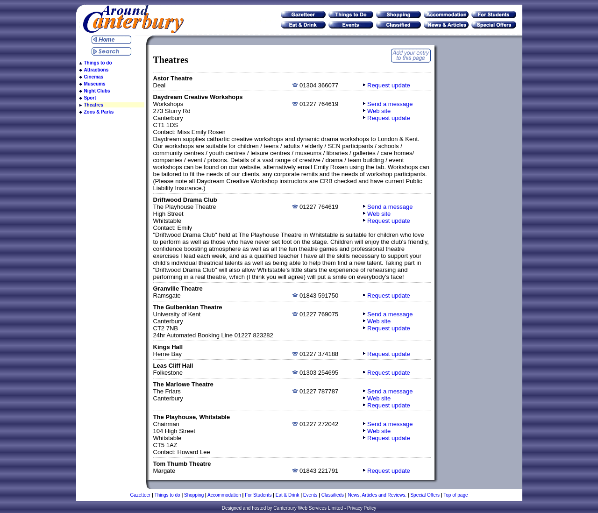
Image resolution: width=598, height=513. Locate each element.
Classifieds (332, 495)
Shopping (194, 495)
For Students (258, 495)
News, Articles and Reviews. (377, 495)
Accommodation (224, 495)
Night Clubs (97, 90)
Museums (95, 83)
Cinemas (94, 76)
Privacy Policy (361, 508)
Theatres (94, 104)
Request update (388, 85)
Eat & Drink (287, 495)
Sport (90, 97)
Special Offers (425, 495)
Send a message (390, 103)
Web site (379, 110)
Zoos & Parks (99, 111)
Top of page (455, 495)
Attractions (96, 69)
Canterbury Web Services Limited (308, 508)
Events (310, 495)
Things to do (98, 62)
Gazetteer (140, 495)
